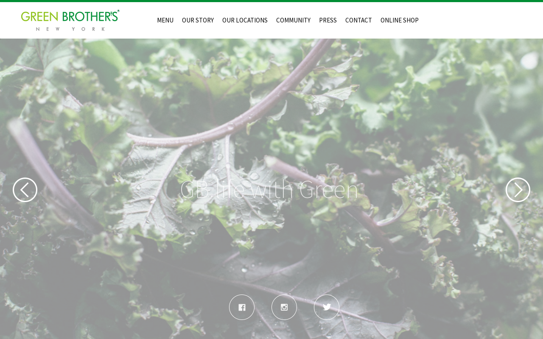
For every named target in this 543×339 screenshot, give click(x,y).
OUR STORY (198, 20)
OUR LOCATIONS (245, 20)
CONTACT (358, 20)
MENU (165, 20)
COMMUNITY (293, 20)
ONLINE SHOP (400, 20)
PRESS (328, 20)
